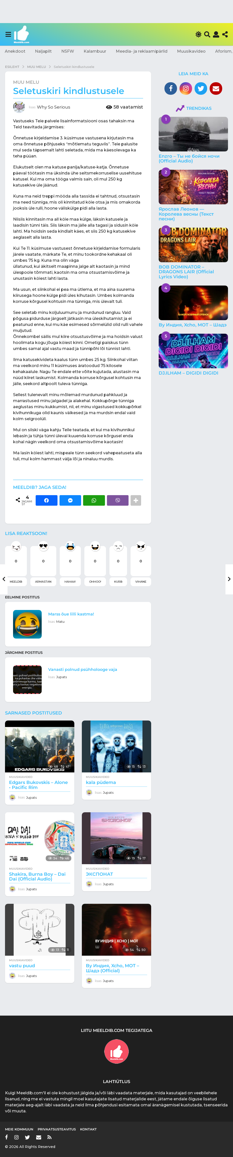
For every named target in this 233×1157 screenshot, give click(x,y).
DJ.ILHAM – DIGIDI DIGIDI (188, 373)
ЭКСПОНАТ (99, 874)
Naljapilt (43, 51)
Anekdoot (15, 51)
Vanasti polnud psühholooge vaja (92, 669)
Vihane (140, 581)
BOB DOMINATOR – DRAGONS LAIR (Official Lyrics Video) (186, 272)
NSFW (67, 51)
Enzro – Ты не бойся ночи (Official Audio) (189, 158)
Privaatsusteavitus (57, 1129)
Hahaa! (70, 581)
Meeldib (16, 581)
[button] (8, 34)
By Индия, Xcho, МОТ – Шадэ (192, 325)
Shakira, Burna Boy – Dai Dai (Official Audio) (37, 876)
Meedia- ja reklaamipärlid (141, 51)
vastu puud (22, 965)
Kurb (118, 581)
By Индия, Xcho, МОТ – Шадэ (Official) (112, 968)
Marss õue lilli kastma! (76, 614)
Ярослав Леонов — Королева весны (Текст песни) (186, 214)
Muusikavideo (191, 51)
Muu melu (26, 82)
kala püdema (101, 782)
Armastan (43, 581)
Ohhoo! (95, 581)
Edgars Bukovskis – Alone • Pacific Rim (38, 785)
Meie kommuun (19, 1129)
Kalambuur (95, 51)
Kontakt (88, 1129)
